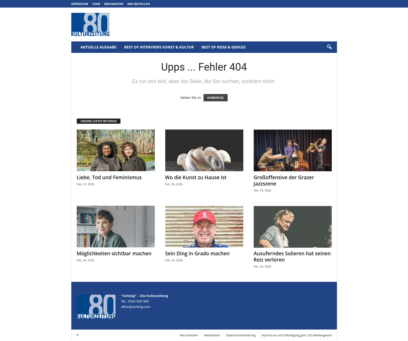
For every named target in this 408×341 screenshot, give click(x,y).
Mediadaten (113, 4)
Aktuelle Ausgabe (99, 47)
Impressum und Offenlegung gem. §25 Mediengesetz (297, 335)
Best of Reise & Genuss (224, 47)
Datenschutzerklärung (241, 335)
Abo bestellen (138, 4)
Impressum (79, 4)
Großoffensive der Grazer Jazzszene (284, 180)
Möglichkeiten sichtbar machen (114, 253)
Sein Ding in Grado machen (197, 253)
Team (96, 4)
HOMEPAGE (215, 97)
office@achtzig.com (135, 307)
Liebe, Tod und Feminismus (109, 177)
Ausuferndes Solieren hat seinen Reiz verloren (292, 256)
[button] (329, 47)
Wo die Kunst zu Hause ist (196, 177)
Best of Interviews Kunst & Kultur (159, 47)
